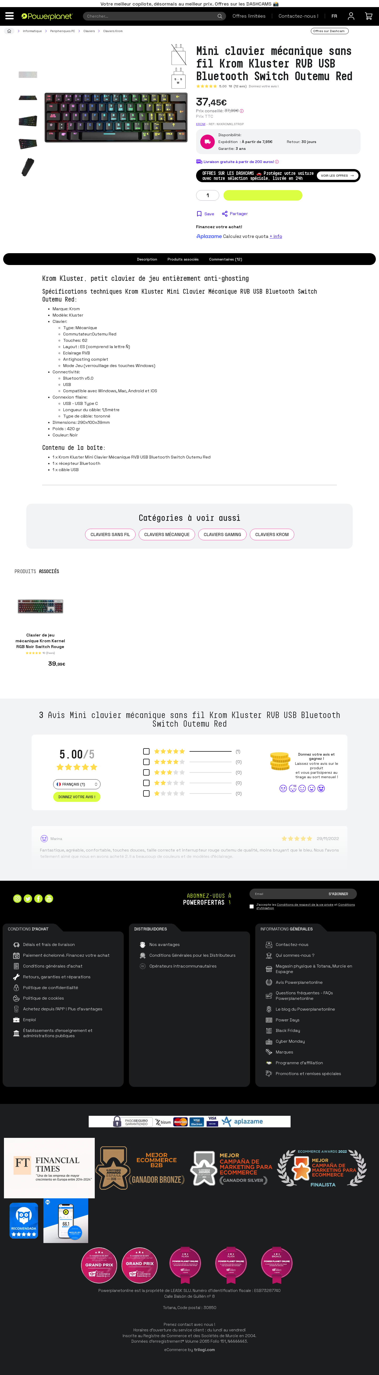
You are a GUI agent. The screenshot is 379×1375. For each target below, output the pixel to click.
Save (209, 214)
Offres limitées (249, 16)
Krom (200, 124)
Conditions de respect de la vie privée (305, 905)
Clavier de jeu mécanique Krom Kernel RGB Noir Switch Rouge (40, 640)
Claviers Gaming (222, 534)
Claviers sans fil (110, 534)
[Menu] (9, 15)
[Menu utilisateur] (351, 16)
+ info (276, 236)
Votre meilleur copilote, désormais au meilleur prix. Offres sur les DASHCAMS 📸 (190, 4)
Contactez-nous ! (298, 16)
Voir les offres (337, 176)
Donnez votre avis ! (264, 86)
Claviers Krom (272, 534)
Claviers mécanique (167, 534)
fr (334, 16)
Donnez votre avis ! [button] (76, 797)
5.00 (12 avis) (233, 86)
